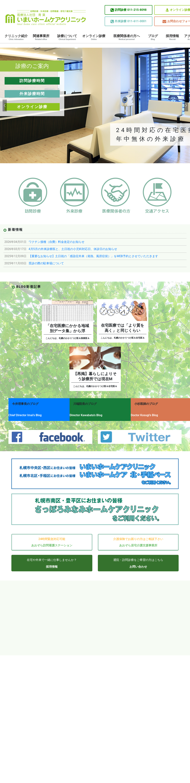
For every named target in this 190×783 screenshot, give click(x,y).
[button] (4, 105)
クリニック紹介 (16, 37)
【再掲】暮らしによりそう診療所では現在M (95, 376)
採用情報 (172, 37)
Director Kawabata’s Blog (89, 413)
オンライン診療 (93, 37)
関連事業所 (41, 37)
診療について (67, 37)
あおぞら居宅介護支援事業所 (138, 541)
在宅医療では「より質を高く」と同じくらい (122, 328)
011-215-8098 (128, 10)
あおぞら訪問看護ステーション (51, 541)
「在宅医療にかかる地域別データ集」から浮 (67, 328)
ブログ (153, 37)
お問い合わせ (138, 562)
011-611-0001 (128, 21)
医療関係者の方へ (126, 37)
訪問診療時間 (32, 81)
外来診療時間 (32, 94)
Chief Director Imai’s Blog (25, 413)
